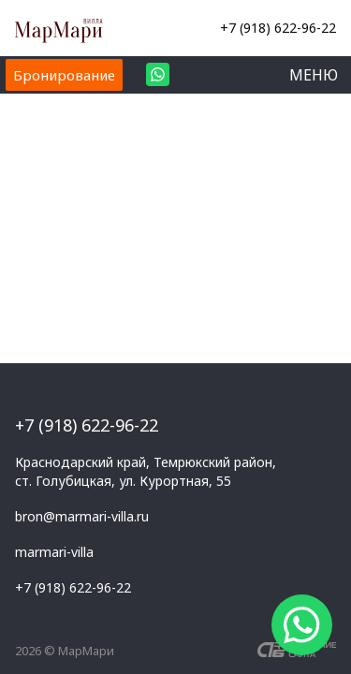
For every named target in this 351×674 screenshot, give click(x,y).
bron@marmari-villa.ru (82, 516)
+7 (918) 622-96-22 (278, 28)
